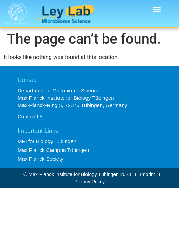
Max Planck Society (40, 159)
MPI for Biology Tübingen (47, 141)
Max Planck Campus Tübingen (53, 150)
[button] (157, 9)
